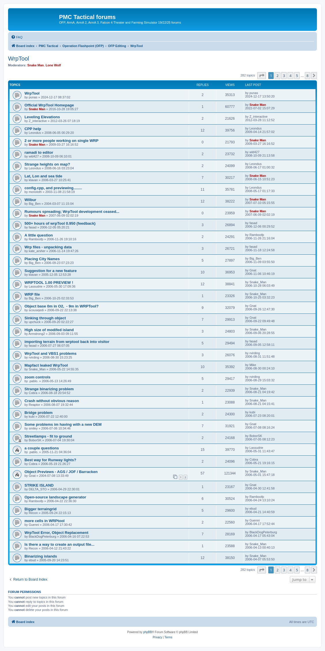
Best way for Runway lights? (50, 460)
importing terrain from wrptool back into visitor (66, 341)
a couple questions (41, 448)
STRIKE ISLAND (39, 485)
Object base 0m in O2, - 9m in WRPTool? (61, 306)
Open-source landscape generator (55, 497)
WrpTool (18, 58)
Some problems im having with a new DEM (62, 424)
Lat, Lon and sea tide (43, 176)
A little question (38, 235)
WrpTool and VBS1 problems (50, 353)
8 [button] (308, 75)
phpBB (147, 632)
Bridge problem (38, 412)
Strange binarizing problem (49, 389)
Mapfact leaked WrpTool (46, 365)
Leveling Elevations (42, 117)
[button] (261, 75)
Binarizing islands (40, 556)
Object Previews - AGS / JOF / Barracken (61, 472)
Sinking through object (45, 318)
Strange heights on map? (47, 164)
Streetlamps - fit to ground (48, 436)
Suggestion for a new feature (50, 271)
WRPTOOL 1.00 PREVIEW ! (48, 282)
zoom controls (37, 377)
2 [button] (277, 75)
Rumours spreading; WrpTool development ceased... (71, 211)
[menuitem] (16, 37)
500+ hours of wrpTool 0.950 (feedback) (59, 223)
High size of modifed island (49, 330)
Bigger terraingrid (40, 509)
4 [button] (290, 75)
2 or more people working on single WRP (61, 140)
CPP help (32, 129)
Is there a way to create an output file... (59, 544)
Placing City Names (42, 259)
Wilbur (30, 200)
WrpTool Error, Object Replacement (56, 532)
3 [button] (284, 75)
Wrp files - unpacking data (48, 247)
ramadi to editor (38, 152)
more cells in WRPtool (44, 521)
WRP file (32, 294)
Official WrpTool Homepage (49, 105)
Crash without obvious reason (51, 401)
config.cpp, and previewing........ (53, 188)
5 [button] (297, 75)
